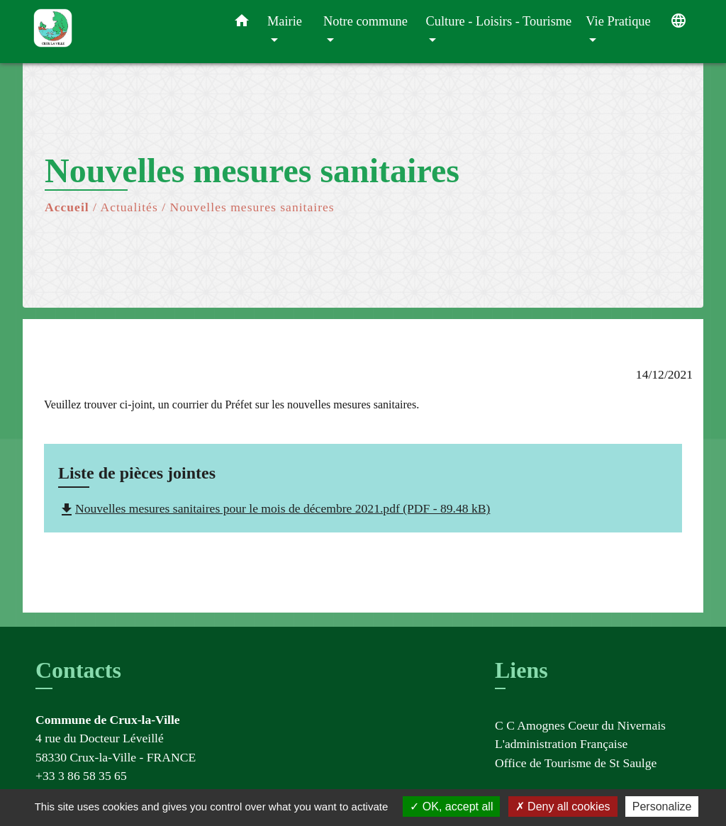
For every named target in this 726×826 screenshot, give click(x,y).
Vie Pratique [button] (618, 21)
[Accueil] (122, 31)
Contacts (78, 670)
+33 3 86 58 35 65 (81, 776)
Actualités (128, 207)
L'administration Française (561, 744)
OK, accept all (451, 806)
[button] (242, 23)
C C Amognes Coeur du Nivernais (580, 725)
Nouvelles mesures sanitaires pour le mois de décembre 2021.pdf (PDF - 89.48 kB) (274, 508)
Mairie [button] (284, 21)
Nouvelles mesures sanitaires (251, 207)
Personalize (662, 806)
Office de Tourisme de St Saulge (576, 763)
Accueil (67, 207)
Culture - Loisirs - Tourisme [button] (499, 21)
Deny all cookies (562, 806)
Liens (521, 670)
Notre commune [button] (365, 21)
